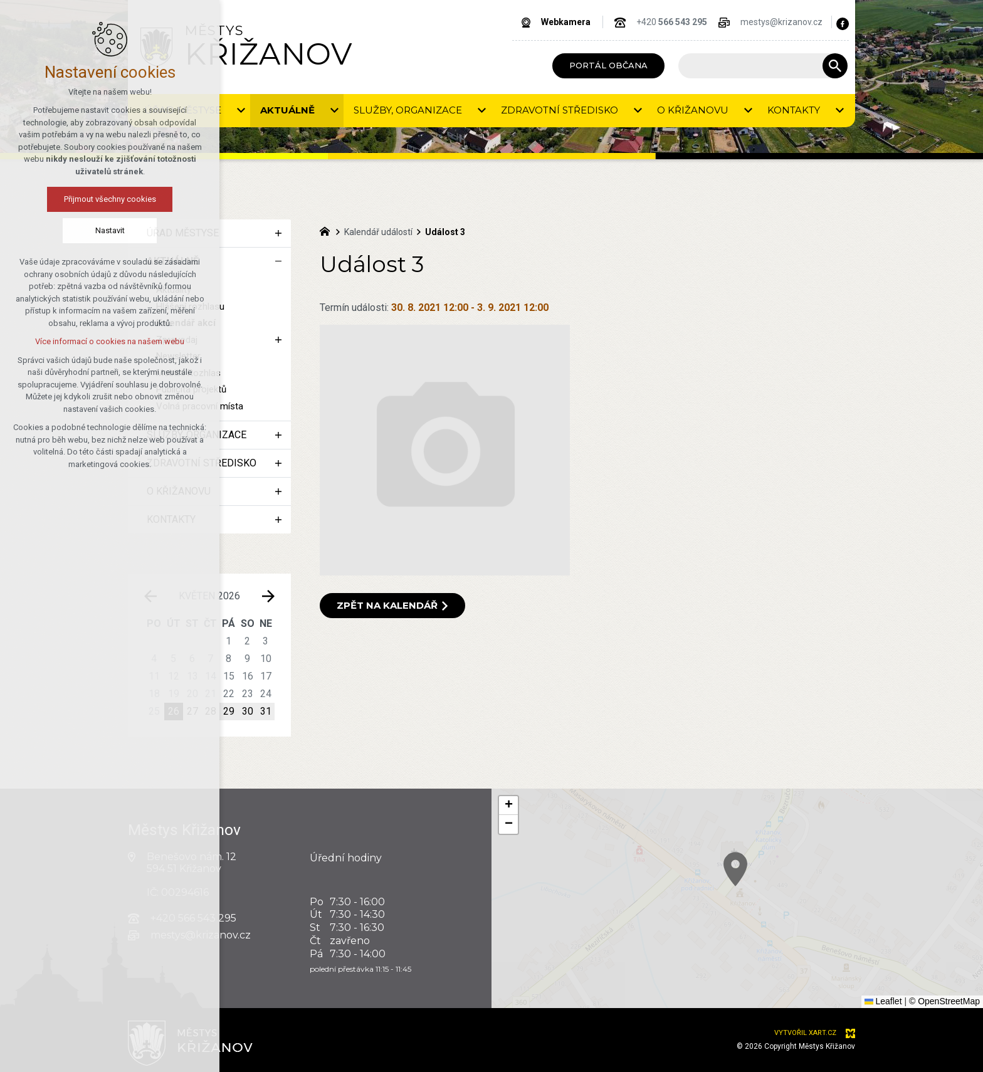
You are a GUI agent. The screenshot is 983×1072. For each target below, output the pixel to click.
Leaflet (883, 1001)
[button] (883, 960)
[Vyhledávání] (835, 65)
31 (265, 711)
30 (247, 711)
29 (228, 711)
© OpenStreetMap (944, 1001)
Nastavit (109, 230)
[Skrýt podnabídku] (278, 261)
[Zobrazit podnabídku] (240, 110)
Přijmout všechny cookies (109, 199)
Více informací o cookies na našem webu (109, 341)
